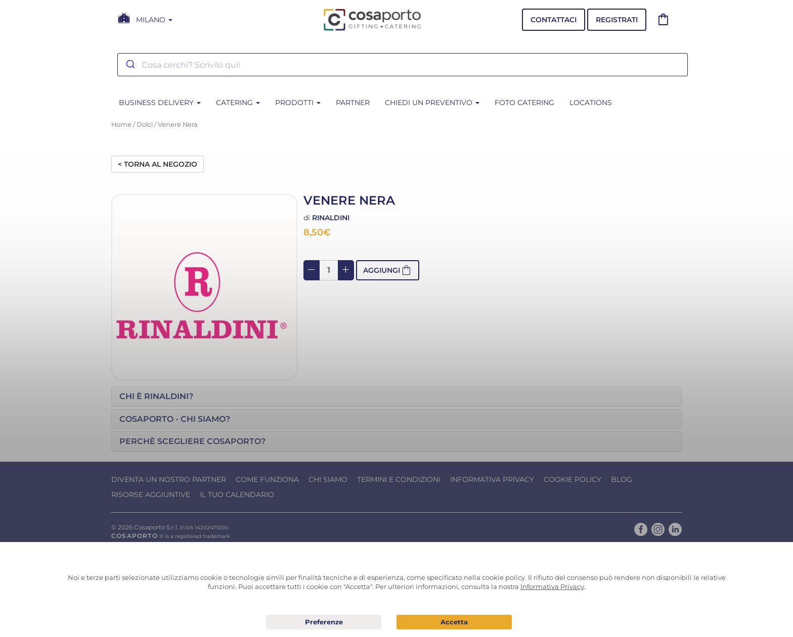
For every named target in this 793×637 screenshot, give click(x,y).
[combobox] (402, 64)
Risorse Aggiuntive (150, 494)
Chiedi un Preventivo (432, 102)
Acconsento (454, 622)
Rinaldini (330, 217)
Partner (353, 102)
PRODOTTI (298, 102)
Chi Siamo (328, 479)
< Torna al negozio (157, 164)
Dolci (145, 124)
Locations (590, 102)
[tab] (396, 396)
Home (121, 124)
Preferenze (323, 622)
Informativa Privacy (492, 479)
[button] (396, 396)
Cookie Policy (572, 479)
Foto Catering (524, 102)
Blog (621, 479)
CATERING (238, 102)
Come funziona (267, 479)
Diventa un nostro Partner (168, 479)
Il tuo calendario (237, 494)
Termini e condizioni (398, 479)
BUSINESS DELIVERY (160, 102)
